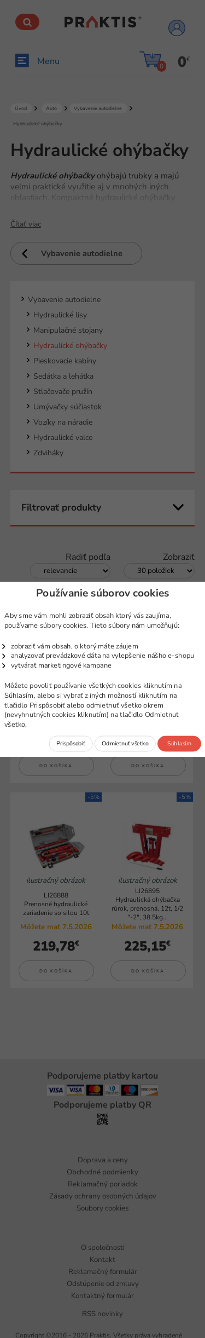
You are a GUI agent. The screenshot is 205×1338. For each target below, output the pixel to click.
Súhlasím (179, 743)
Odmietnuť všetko (125, 743)
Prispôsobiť (70, 743)
